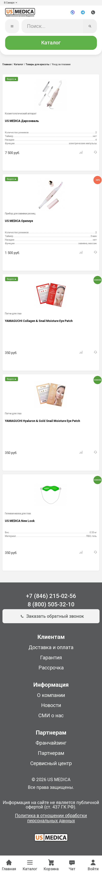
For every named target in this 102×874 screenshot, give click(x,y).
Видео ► (12, 80)
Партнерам (51, 755)
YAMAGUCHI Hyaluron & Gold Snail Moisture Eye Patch (42, 422)
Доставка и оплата (51, 649)
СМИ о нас (51, 717)
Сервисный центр (51, 765)
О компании (51, 696)
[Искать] (90, 28)
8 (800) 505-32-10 (51, 606)
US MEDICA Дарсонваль (22, 122)
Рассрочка (51, 669)
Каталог (51, 44)
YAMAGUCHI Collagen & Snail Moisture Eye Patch (39, 322)
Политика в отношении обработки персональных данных (51, 820)
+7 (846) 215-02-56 (51, 597)
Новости (51, 707)
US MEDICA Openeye (19, 222)
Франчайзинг (51, 744)
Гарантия (51, 659)
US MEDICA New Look (20, 522)
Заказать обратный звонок (51, 618)
